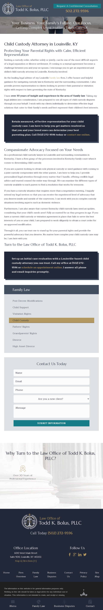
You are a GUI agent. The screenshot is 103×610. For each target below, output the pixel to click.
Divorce (17, 341)
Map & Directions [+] (25, 562)
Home (6, 574)
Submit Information (51, 425)
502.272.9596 (77, 11)
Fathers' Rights (21, 328)
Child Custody (21, 321)
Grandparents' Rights (25, 334)
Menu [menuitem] (12, 604)
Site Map (97, 576)
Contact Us (68, 576)
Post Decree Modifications (28, 301)
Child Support (21, 308)
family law (54, 78)
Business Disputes (51, 576)
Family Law (35, 576)
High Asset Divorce (24, 348)
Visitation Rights (22, 314)
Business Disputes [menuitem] (64, 604)
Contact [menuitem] (90, 604)
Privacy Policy (83, 576)
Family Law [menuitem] (38, 604)
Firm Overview (21, 576)
